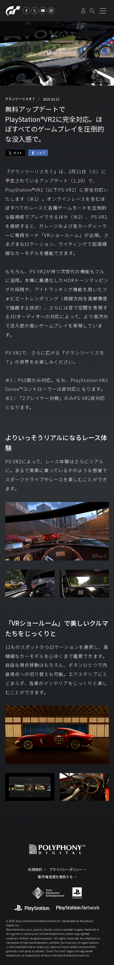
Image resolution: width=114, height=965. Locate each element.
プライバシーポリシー (66, 869)
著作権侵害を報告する (55, 876)
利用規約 (35, 869)
